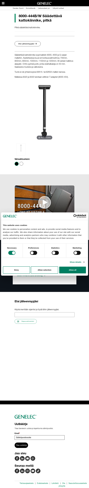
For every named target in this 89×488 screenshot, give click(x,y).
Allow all (72, 270)
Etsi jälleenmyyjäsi (27, 44)
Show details (75, 262)
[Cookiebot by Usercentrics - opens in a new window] (75, 216)
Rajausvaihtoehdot (25, 321)
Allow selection (44, 270)
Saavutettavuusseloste (78, 483)
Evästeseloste (42, 483)
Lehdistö (55, 483)
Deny (16, 270)
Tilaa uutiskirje (21, 445)
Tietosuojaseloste (27, 483)
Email (17, 433)
